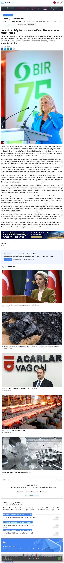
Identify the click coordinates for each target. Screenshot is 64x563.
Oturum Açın (30, 259)
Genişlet (58, 480)
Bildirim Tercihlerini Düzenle (32, 495)
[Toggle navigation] (61, 2)
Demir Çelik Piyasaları (16, 21)
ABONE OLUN (8, 259)
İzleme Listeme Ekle (9, 25)
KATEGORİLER (8, 15)
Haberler (5, 21)
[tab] (8, 509)
